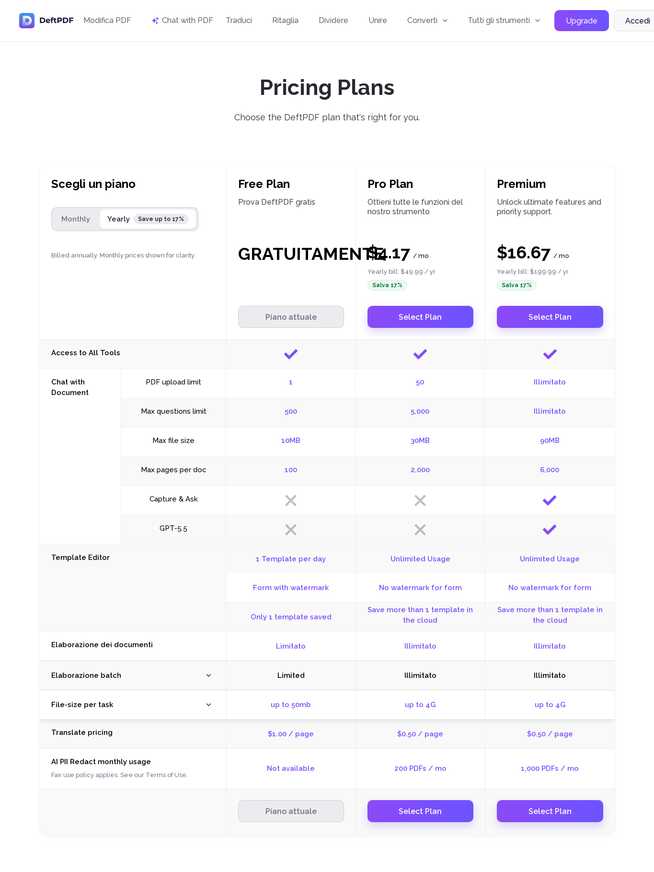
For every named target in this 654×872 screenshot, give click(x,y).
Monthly (75, 219)
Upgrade (581, 20)
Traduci (239, 20)
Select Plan (420, 317)
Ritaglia (285, 20)
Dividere (333, 20)
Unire (377, 20)
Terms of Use (166, 775)
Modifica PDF (107, 20)
